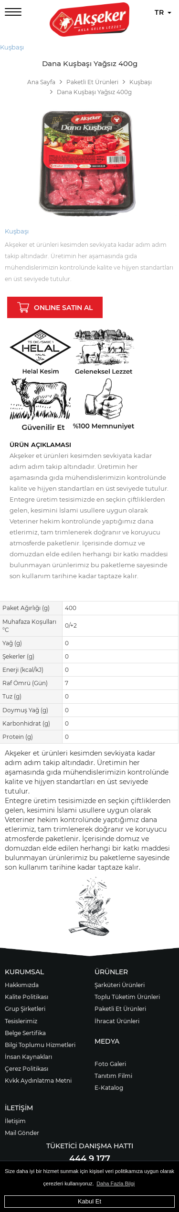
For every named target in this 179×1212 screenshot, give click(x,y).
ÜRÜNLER (111, 972)
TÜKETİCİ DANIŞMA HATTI (89, 1146)
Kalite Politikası (26, 996)
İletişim (15, 1121)
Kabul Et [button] (89, 1201)
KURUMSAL (24, 972)
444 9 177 (89, 1159)
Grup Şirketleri (25, 1008)
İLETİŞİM (19, 1108)
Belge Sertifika (25, 1033)
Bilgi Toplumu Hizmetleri (40, 1044)
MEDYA (107, 1041)
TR (163, 12)
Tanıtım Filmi (113, 1075)
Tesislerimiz (21, 1021)
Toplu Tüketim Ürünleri (127, 996)
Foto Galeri (110, 1063)
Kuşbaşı (12, 47)
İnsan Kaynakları (28, 1056)
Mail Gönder (22, 1132)
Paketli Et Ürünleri (120, 1008)
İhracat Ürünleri (117, 1021)
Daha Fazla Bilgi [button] (115, 1183)
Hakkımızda (22, 985)
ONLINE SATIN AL (55, 307)
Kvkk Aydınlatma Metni (38, 1080)
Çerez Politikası (26, 1068)
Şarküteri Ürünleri (120, 985)
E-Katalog (109, 1087)
